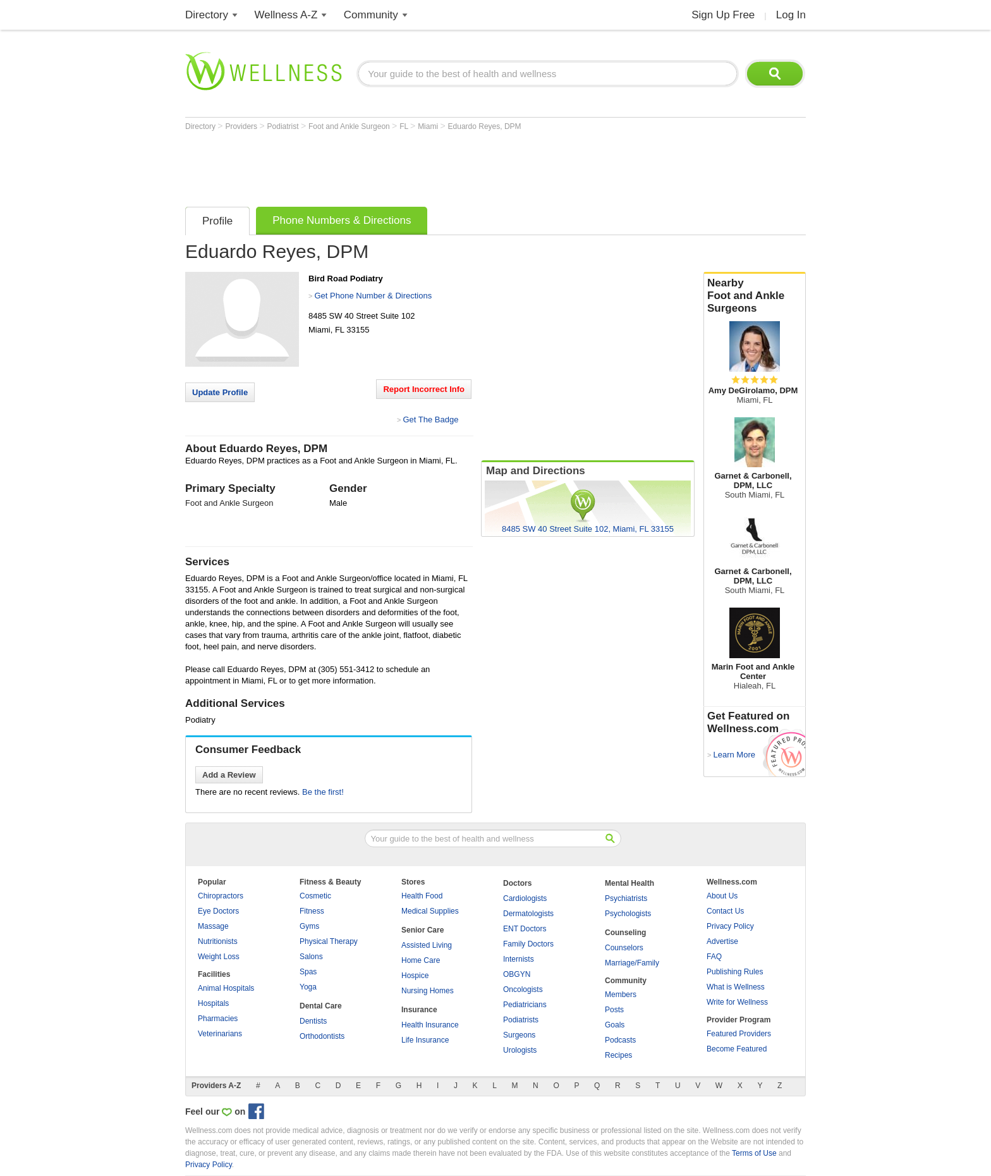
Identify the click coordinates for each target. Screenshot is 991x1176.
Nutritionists (218, 941)
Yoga (308, 987)
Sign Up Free (723, 15)
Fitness (312, 911)
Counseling (625, 932)
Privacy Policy (730, 926)
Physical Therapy (329, 941)
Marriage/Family (632, 963)
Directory (206, 15)
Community (371, 15)
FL (404, 126)
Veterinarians (220, 1033)
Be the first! (323, 792)
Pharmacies (218, 1018)
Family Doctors (528, 944)
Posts (614, 1009)
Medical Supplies (430, 911)
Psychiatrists (626, 898)
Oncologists (523, 989)
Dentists (313, 1021)
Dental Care (321, 1005)
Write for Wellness (737, 1002)
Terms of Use (754, 1153)
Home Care (420, 960)
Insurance (419, 1009)
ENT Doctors (524, 928)
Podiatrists (520, 1019)
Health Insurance (430, 1024)
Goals (614, 1024)
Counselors (624, 947)
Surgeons (519, 1035)
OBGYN (516, 974)
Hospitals (213, 1003)
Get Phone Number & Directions (373, 295)
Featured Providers (739, 1033)
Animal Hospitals (226, 988)
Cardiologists (525, 898)
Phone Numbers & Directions (341, 220)
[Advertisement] (415, 165)
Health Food (421, 895)
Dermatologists (528, 913)
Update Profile (220, 392)
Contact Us (725, 911)
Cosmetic (315, 895)
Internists (518, 959)
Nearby (754, 296)
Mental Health (629, 883)
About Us (722, 895)
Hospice (415, 975)
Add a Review (229, 775)
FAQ (714, 956)
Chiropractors (220, 895)
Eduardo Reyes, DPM (484, 126)
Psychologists (628, 913)
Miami (429, 126)
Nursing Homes (427, 990)
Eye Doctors (218, 911)
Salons (311, 956)
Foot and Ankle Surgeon (350, 126)
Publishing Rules (735, 971)
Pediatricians (525, 1004)
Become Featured (737, 1048)
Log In (791, 15)
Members (620, 994)
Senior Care (422, 930)
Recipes (618, 1055)
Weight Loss (219, 956)
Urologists (520, 1050)
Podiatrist (284, 126)
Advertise (722, 941)
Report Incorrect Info (424, 389)
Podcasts (620, 1040)
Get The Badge (430, 419)
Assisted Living (426, 945)
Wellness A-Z (286, 15)
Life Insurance (425, 1040)
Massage (213, 926)
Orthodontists (322, 1036)
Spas (308, 971)
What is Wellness (736, 987)
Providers (242, 126)
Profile (217, 221)
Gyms (309, 926)
